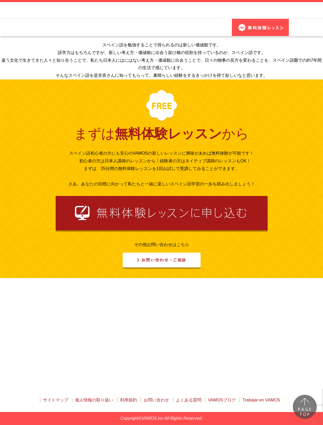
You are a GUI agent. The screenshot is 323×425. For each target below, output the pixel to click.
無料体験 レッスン (260, 32)
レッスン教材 (136, 32)
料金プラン (214, 32)
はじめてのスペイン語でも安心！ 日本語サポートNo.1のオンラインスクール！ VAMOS (100, 13)
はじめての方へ (55, 32)
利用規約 (128, 400)
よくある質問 (188, 400)
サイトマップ (55, 400)
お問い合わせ (260, 13)
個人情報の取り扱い (94, 400)
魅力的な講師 (176, 32)
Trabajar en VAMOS (261, 400)
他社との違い (95, 32)
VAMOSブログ (222, 400)
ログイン (216, 13)
